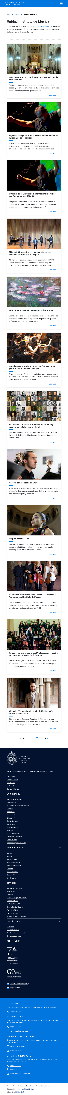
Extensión (10, 809)
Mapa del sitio (14, 988)
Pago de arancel (12, 913)
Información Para (13, 833)
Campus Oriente (12, 780)
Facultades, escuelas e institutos (18, 805)
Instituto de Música (43, 26)
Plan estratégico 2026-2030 (16, 843)
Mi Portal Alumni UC (13, 904)
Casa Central (11, 776)
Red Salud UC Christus (14, 888)
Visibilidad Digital (44, 1086)
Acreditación (13, 941)
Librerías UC (11, 894)
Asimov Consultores (27, 1086)
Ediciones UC (11, 818)
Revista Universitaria (14, 865)
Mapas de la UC (12, 840)
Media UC (10, 869)
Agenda (9, 856)
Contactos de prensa (14, 936)
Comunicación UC (15, 848)
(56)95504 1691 (15, 1066)
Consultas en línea (13, 930)
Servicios (11, 883)
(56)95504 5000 (15, 1026)
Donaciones (11, 824)
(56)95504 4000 (15, 1011)
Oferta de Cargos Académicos (17, 898)
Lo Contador (11, 786)
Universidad (11, 815)
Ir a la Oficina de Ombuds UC (20, 1073)
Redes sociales (12, 859)
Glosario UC (11, 875)
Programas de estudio (14, 799)
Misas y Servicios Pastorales (16, 916)
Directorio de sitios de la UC (16, 933)
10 (45, 739)
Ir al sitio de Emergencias (19, 1031)
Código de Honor (12, 821)
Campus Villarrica (13, 789)
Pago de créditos (12, 910)
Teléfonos (10, 927)
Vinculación (11, 812)
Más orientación (15, 1050)
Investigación (11, 802)
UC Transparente (12, 827)
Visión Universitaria (13, 862)
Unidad (17, 15)
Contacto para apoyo (17, 1046)
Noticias (9, 853)
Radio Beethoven (12, 872)
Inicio (8, 15)
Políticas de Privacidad (17, 984)
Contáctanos (13, 921)
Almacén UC (11, 891)
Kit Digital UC (19, 1092)
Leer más (54, 95)
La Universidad (14, 794)
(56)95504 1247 (15, 1069)
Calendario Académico (14, 836)
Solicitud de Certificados (15, 907)
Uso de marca (11, 878)
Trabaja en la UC (12, 901)
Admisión (10, 830)
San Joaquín (11, 783)
